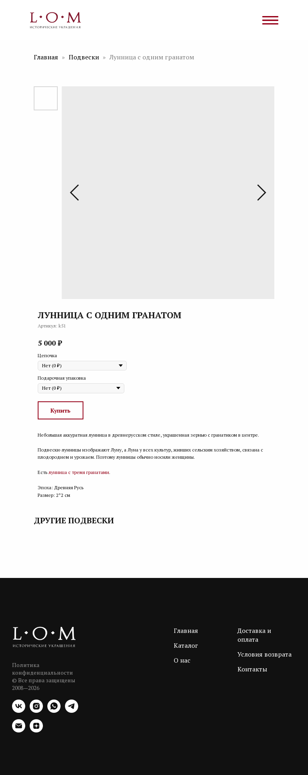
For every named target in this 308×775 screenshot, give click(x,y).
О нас (182, 660)
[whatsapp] (54, 710)
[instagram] (36, 710)
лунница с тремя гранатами (79, 472)
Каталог (186, 645)
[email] (18, 730)
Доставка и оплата (254, 635)
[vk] (18, 710)
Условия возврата (264, 654)
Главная (46, 57)
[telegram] (71, 710)
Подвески (85, 57)
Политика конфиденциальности (42, 668)
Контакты (252, 669)
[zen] (36, 730)
